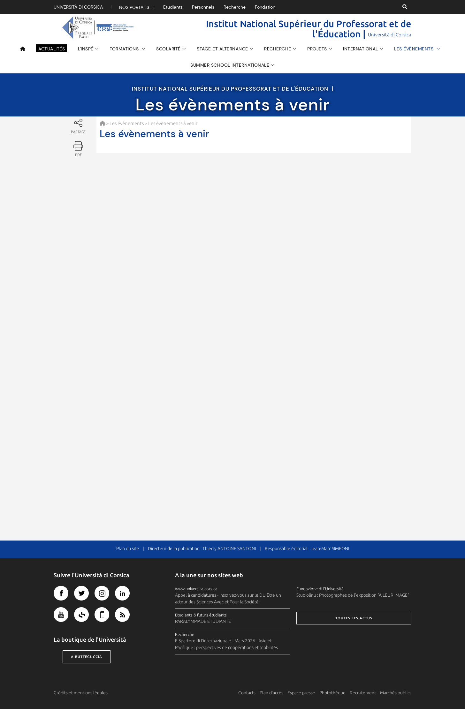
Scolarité (168, 49)
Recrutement (363, 692)
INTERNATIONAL (360, 49)
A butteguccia (86, 657)
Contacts (246, 692)
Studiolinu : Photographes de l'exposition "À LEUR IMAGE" (352, 595)
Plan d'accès (271, 692)
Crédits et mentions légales (81, 692)
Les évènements (414, 49)
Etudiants (173, 7)
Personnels (203, 7)
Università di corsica (78, 7)
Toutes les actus (353, 618)
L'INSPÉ (86, 49)
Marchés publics (395, 692)
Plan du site (127, 548)
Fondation (265, 7)
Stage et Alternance (222, 49)
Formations (125, 49)
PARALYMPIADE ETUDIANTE (203, 621)
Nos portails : (136, 7)
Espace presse (301, 692)
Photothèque (332, 692)
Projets (317, 49)
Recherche (235, 7)
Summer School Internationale (229, 65)
